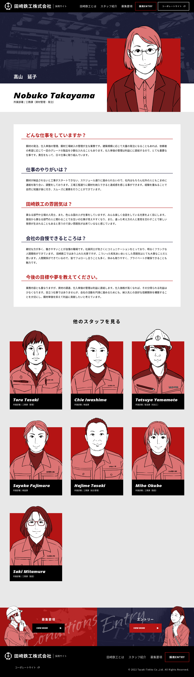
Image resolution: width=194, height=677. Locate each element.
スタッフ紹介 (108, 6)
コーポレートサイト (25, 667)
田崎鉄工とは (88, 6)
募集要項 (126, 6)
